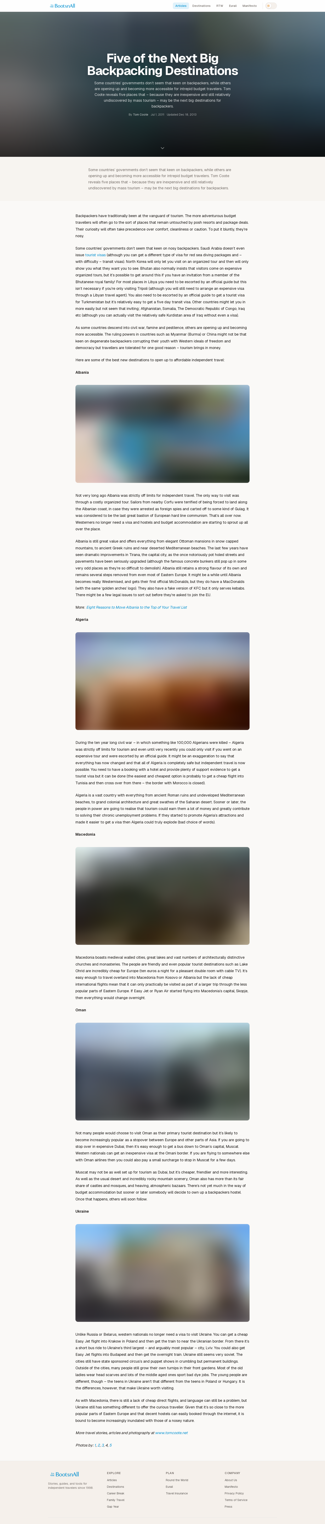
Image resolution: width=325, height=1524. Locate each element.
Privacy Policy (234, 1493)
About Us (231, 1480)
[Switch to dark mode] (271, 5)
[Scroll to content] (162, 149)
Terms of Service (236, 1500)
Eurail (233, 6)
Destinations (201, 6)
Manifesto (250, 6)
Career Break (115, 1493)
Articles (181, 6)
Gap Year (113, 1506)
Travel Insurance (177, 1493)
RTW (219, 6)
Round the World (177, 1480)
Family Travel (115, 1500)
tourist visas (95, 255)
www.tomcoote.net (171, 1432)
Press (228, 1506)
